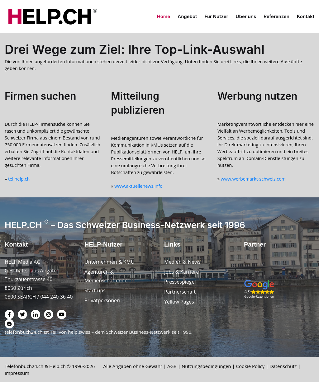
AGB (172, 366)
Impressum (17, 373)
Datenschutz (283, 366)
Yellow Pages (179, 301)
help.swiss (79, 332)
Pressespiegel (180, 281)
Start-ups (95, 290)
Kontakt (305, 16)
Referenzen (276, 16)
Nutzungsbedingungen (206, 366)
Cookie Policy (250, 366)
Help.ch (57, 366)
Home (163, 16)
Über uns (246, 16)
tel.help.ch (19, 179)
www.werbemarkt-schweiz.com (253, 179)
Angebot (187, 16)
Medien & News (182, 261)
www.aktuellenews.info (138, 186)
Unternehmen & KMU (109, 261)
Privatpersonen (102, 300)
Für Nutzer (216, 16)
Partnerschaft (180, 291)
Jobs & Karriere (181, 271)
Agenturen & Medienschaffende (105, 276)
